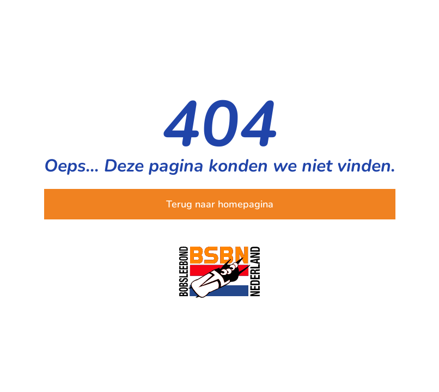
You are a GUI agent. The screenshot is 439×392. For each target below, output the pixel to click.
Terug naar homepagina (219, 204)
